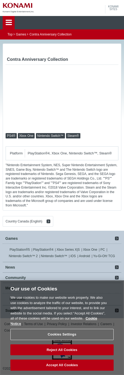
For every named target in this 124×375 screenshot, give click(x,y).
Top (10, 34)
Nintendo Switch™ (54, 256)
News (10, 267)
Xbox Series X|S (68, 250)
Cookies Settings (62, 334)
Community (15, 278)
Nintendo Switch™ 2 (23, 256)
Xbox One (90, 250)
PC (102, 250)
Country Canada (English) (24, 221)
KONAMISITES (113, 8)
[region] (62, 327)
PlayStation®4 (43, 250)
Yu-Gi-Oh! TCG (104, 256)
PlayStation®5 (20, 250)
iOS (73, 256)
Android (84, 256)
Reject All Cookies (62, 350)
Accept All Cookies (62, 365)
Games (21, 34)
